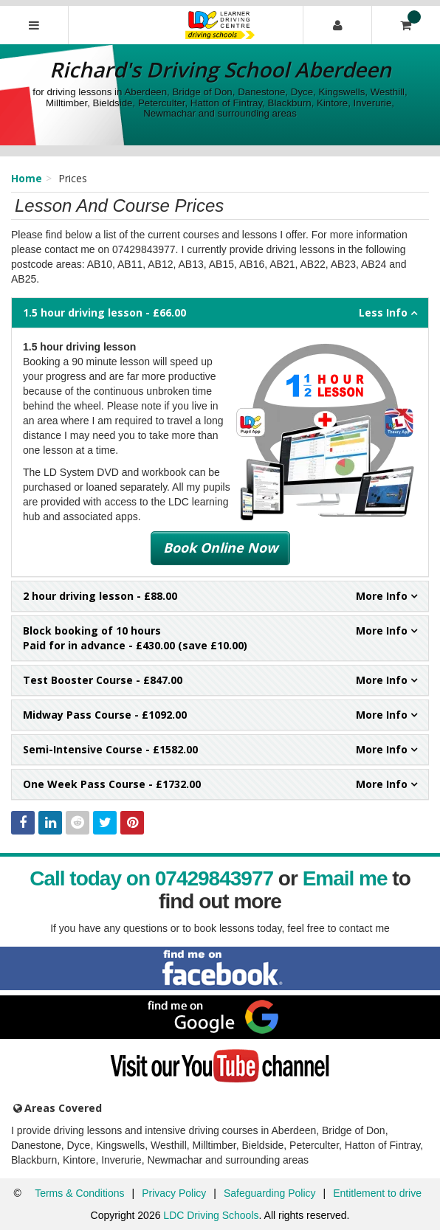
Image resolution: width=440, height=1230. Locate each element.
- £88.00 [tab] (220, 596)
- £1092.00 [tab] (220, 715)
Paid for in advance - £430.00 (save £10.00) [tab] (220, 637)
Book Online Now (220, 547)
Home (26, 178)
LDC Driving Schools (210, 1215)
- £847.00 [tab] (220, 680)
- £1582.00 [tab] (220, 749)
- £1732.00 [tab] (220, 784)
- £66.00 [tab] (220, 312)
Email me (345, 878)
